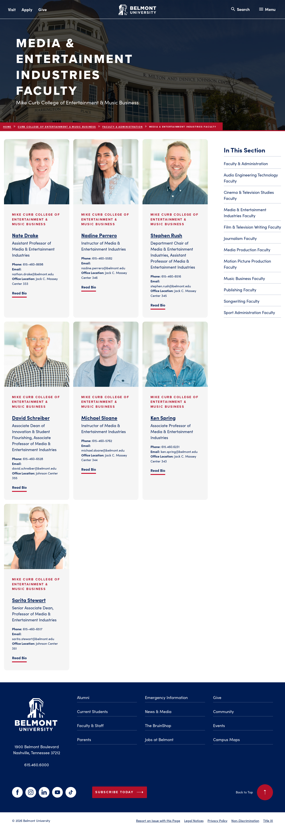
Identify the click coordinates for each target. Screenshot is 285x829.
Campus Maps (226, 739)
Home (7, 126)
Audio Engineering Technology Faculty (251, 178)
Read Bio (19, 292)
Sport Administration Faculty (249, 312)
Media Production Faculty (247, 249)
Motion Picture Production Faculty (247, 264)
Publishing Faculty (240, 289)
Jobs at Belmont (159, 739)
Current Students (92, 711)
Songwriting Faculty (241, 301)
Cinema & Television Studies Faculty (249, 195)
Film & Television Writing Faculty (252, 227)
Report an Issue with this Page (158, 820)
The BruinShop (158, 725)
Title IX (268, 820)
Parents (84, 739)
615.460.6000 (36, 764)
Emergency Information (166, 697)
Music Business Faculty (244, 278)
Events (219, 725)
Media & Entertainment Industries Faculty (245, 212)
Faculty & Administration (122, 126)
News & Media (158, 711)
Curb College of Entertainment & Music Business (57, 126)
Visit (12, 9)
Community (223, 711)
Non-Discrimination (245, 820)
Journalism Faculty (240, 238)
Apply (27, 9)
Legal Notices (194, 820)
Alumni (83, 697)
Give (42, 9)
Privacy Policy (217, 820)
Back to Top (254, 792)
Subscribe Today (120, 792)
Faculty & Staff (90, 725)
